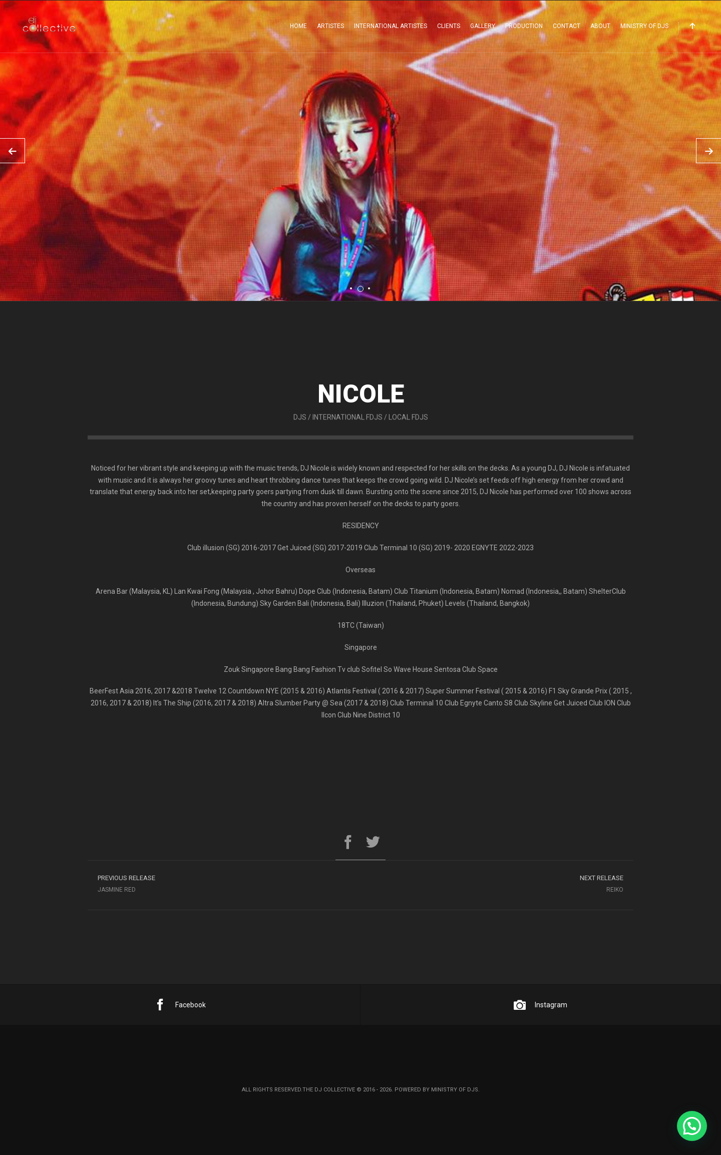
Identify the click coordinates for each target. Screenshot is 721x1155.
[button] (692, 1126)
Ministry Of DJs (644, 26)
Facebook (180, 1005)
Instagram (540, 1005)
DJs (299, 430)
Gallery (482, 26)
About (600, 26)
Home (298, 26)
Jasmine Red (224, 886)
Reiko (497, 886)
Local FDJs (408, 430)
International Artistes (390, 26)
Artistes (330, 26)
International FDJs (347, 430)
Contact (566, 26)
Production (524, 26)
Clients (448, 26)
